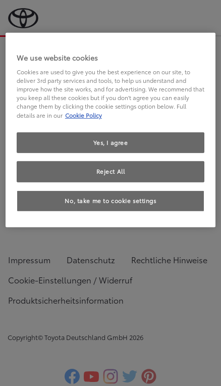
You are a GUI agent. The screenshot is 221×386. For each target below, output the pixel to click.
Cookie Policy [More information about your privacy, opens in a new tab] (83, 115)
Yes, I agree (110, 142)
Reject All (110, 171)
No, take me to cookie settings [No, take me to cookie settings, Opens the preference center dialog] (110, 201)
